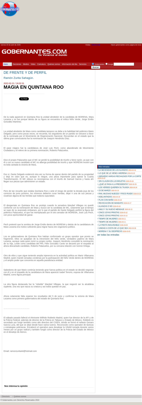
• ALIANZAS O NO (109, 206)
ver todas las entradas (108, 234)
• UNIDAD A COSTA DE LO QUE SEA (117, 228)
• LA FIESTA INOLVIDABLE (113, 225)
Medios (26, 64)
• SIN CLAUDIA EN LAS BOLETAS (116, 181)
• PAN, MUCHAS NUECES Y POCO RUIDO (119, 194)
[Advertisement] (101, 22)
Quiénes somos (54, 64)
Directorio (6, 396)
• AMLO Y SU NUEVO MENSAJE (115, 209)
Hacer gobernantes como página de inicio (126, 45)
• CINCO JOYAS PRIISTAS (113, 212)
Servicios (82, 64)
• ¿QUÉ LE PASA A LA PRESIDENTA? (117, 184)
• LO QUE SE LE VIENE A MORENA (116, 173)
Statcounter (96, 45)
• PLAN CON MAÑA (110, 200)
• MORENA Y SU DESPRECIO (114, 231)
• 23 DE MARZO (108, 191)
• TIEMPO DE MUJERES (112, 219)
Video (33, 64)
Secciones (17, 64)
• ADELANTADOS (109, 197)
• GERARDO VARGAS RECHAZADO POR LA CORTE (119, 177)
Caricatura (41, 64)
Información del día (69, 64)
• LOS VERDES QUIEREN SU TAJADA (117, 187)
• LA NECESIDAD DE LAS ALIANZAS (117, 170)
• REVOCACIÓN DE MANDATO (114, 203)
